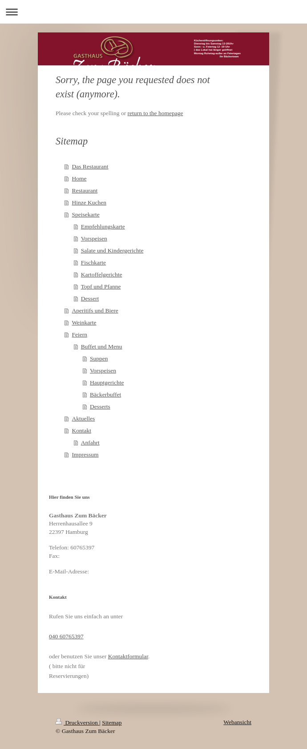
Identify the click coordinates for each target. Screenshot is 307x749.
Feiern (79, 334)
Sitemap (111, 722)
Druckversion (77, 722)
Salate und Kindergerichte (112, 250)
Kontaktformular (128, 656)
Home (79, 178)
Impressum (85, 454)
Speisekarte (85, 214)
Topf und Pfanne (101, 286)
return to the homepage (155, 113)
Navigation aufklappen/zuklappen (153, 11)
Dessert (90, 298)
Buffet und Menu (101, 346)
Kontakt (81, 430)
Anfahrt (90, 442)
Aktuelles (83, 418)
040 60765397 (66, 636)
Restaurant (84, 190)
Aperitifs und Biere (95, 310)
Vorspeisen (94, 238)
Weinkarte (84, 322)
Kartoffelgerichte (101, 274)
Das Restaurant (90, 166)
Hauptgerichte (107, 382)
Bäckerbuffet (105, 394)
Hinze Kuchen (89, 202)
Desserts (100, 406)
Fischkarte (93, 262)
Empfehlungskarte (103, 226)
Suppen (99, 358)
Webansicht (237, 722)
